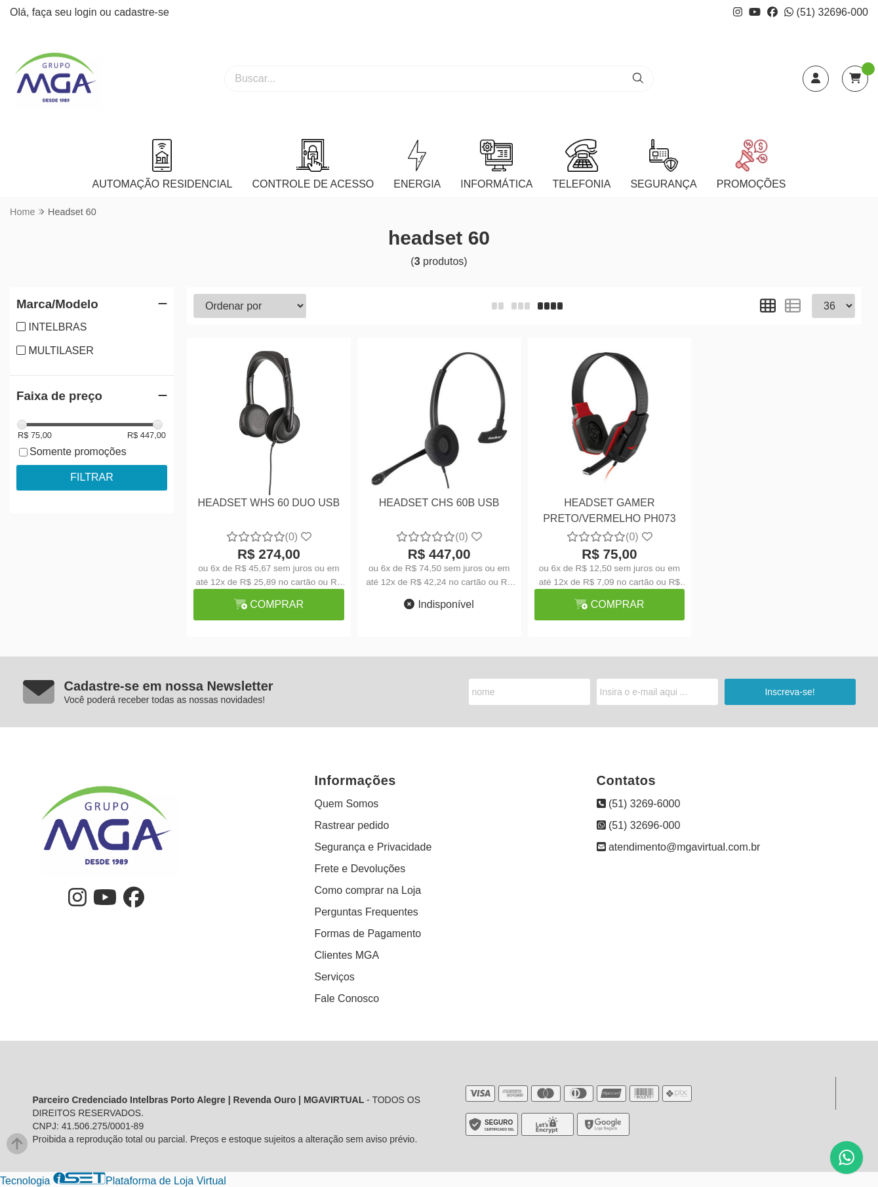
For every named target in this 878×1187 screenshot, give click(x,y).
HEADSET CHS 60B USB (439, 502)
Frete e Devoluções (360, 868)
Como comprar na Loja (368, 890)
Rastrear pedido (352, 825)
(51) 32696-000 (826, 12)
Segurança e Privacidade (373, 847)
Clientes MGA (347, 955)
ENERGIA (417, 164)
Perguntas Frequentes (366, 911)
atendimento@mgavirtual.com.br (679, 847)
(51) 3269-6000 (639, 803)
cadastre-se (141, 12)
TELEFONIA (581, 164)
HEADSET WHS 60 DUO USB (269, 502)
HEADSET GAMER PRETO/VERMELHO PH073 (609, 510)
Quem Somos (347, 803)
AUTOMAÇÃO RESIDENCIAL (162, 164)
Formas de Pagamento (368, 933)
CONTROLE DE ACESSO (313, 164)
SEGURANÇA (663, 164)
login (87, 12)
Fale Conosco (347, 998)
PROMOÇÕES (751, 164)
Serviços (335, 976)
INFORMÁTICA (496, 164)
